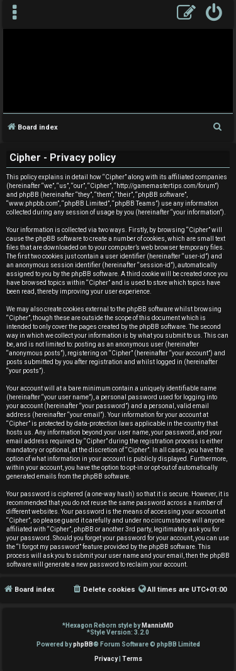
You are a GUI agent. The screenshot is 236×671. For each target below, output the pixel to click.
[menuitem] (214, 14)
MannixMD (158, 625)
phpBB (83, 644)
